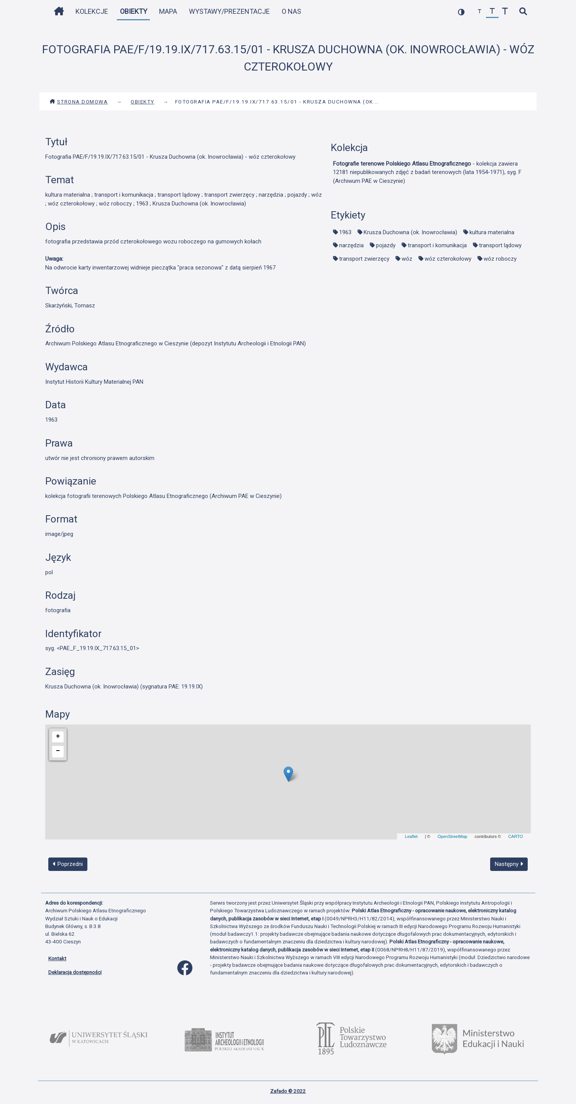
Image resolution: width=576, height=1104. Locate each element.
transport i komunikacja (437, 245)
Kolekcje (91, 11)
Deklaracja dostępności (75, 972)
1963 (345, 232)
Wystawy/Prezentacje (229, 11)
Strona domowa (79, 102)
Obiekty (133, 11)
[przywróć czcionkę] (492, 11)
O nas (291, 11)
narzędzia (351, 245)
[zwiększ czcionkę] (505, 11)
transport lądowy (500, 245)
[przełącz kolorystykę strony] (461, 11)
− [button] (58, 751)
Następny (509, 864)
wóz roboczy (500, 258)
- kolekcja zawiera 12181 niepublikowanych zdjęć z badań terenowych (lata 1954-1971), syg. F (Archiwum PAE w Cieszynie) (427, 172)
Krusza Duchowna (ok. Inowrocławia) (410, 232)
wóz (407, 258)
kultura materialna (491, 232)
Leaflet (411, 836)
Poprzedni (68, 864)
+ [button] (58, 736)
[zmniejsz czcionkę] (479, 11)
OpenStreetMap (453, 836)
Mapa (168, 11)
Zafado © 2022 (288, 1091)
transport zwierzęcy (364, 258)
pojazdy (385, 245)
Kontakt (57, 958)
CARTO (515, 836)
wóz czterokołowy (448, 258)
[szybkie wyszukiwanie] (523, 11)
